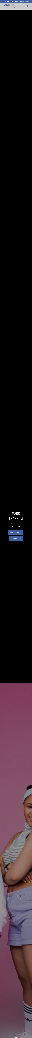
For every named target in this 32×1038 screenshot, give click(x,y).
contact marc (15, 532)
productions (16, 539)
